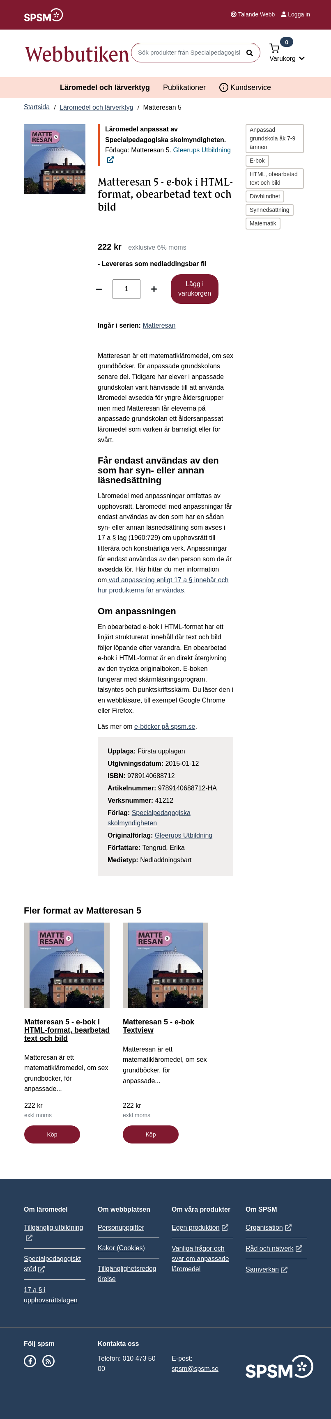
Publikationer (184, 87)
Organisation (270, 1227)
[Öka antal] (154, 289)
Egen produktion (201, 1227)
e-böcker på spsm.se (164, 726)
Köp (52, 1134)
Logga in (295, 14)
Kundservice (245, 87)
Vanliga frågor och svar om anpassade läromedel (200, 1258)
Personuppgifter (121, 1227)
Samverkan (268, 1269)
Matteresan (159, 325)
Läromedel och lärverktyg (105, 87)
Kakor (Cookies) (121, 1247)
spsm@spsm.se (195, 1368)
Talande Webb (253, 14)
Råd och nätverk (275, 1248)
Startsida (37, 106)
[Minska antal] (99, 289)
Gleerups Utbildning (184, 835)
